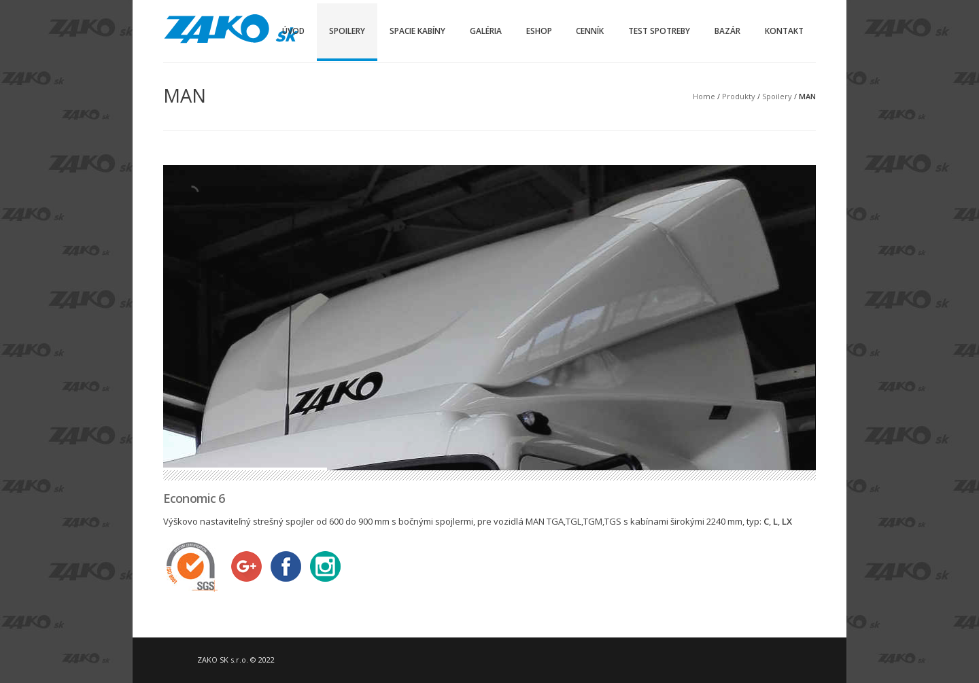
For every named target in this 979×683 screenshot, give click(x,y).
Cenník (590, 31)
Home (704, 96)
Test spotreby (659, 31)
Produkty (738, 96)
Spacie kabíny (417, 31)
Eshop (539, 31)
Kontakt (784, 31)
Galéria (486, 31)
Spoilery (347, 31)
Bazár (727, 31)
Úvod (293, 31)
